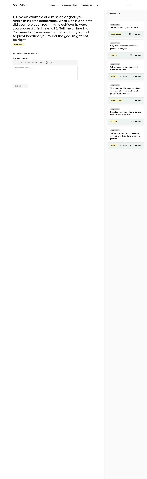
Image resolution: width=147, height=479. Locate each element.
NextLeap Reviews (69, 5)
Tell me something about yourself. (125, 27)
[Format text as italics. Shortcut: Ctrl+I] (25, 62)
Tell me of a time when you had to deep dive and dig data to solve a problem (125, 136)
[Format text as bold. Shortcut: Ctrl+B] (21, 62)
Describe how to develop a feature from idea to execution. (125, 113)
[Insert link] (32, 62)
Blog (98, 5)
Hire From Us (87, 5)
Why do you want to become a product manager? (123, 47)
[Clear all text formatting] (41, 62)
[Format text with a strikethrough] (37, 62)
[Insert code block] (29, 62)
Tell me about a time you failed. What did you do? (124, 68)
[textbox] (45, 72)
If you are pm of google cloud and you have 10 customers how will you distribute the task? (125, 91)
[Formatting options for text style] (16, 62)
